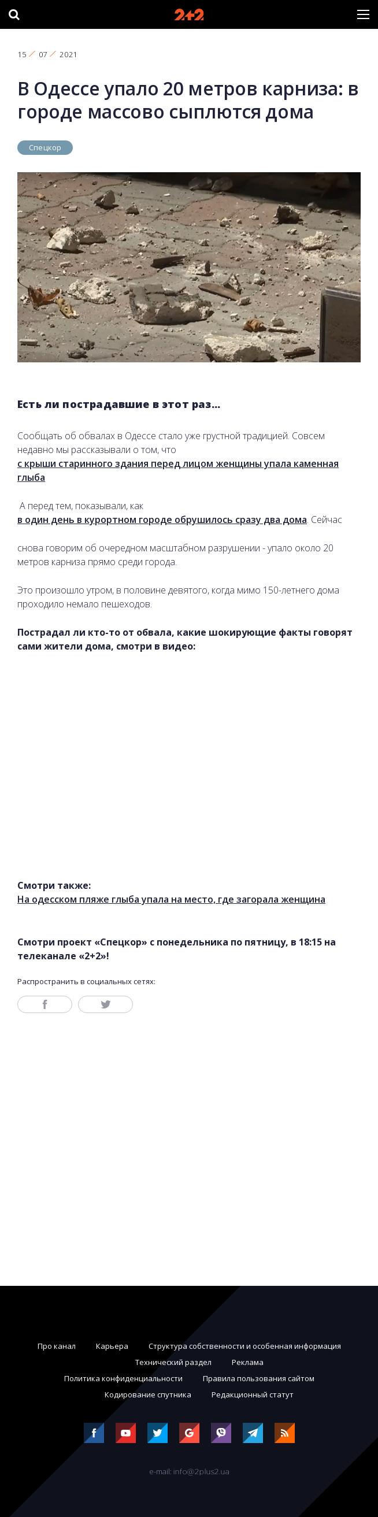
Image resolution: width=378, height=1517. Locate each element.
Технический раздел (173, 1362)
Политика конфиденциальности (123, 1378)
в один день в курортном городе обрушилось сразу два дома (162, 519)
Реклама (248, 1362)
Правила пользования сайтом (258, 1378)
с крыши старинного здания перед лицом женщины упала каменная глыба (178, 470)
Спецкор (45, 147)
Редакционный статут (253, 1394)
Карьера (112, 1346)
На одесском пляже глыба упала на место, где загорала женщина (171, 899)
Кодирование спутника (148, 1394)
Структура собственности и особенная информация (245, 1346)
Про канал (57, 1346)
